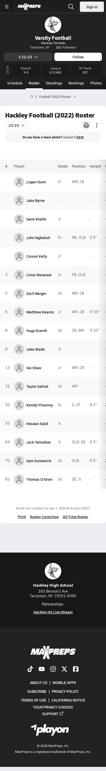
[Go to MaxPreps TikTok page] (30, 669)
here (80, 137)
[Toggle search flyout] (71, 6)
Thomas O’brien (39, 479)
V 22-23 (28, 56)
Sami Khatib (36, 219)
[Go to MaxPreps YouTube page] (42, 669)
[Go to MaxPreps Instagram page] (53, 669)
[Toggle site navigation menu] (6, 6)
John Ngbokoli (38, 237)
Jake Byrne (35, 200)
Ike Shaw (33, 367)
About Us (38, 682)
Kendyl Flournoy (39, 405)
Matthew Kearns (40, 312)
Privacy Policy (65, 691)
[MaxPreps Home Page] (32, 96)
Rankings (76, 82)
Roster (34, 82)
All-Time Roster (75, 516)
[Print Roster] (86, 125)
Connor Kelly (36, 256)
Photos (96, 82)
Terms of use (33, 700)
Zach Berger (36, 293)
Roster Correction (44, 516)
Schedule (14, 82)
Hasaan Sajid (37, 423)
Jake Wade (35, 349)
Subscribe (37, 691)
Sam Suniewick (38, 460)
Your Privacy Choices (53, 706)
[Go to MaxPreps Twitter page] (64, 669)
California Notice (68, 700)
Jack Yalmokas (38, 442)
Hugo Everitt (36, 330)
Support (53, 713)
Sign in (91, 6)
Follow (78, 56)
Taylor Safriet (37, 386)
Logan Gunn (36, 181)
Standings (54, 82)
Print (22, 516)
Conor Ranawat (38, 274)
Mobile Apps (64, 682)
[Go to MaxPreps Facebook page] (76, 669)
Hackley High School (53, 575)
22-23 (17, 125)
